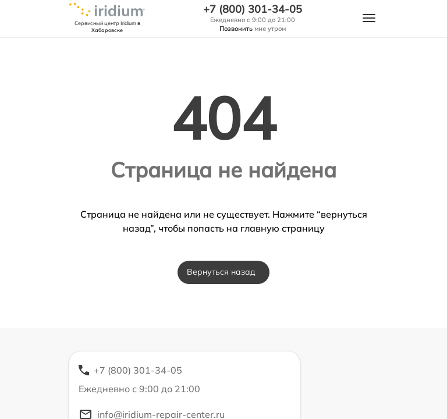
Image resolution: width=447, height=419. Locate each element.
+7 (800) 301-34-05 (252, 9)
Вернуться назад (221, 272)
